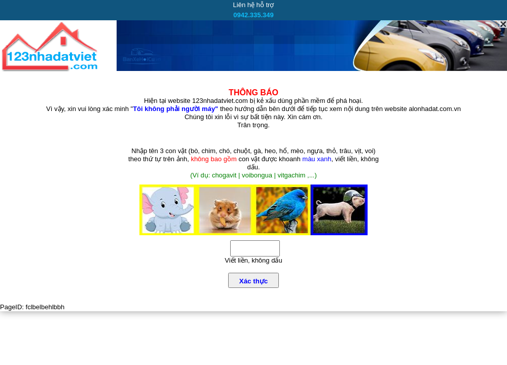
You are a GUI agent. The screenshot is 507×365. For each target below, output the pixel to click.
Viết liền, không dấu (253, 260)
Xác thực (253, 281)
